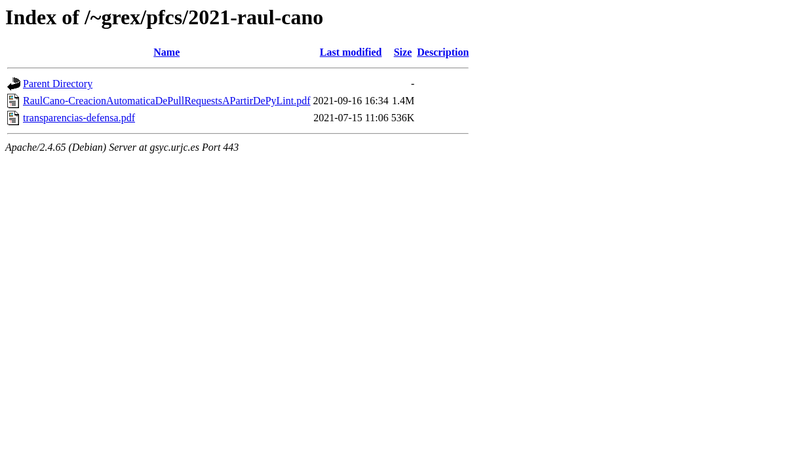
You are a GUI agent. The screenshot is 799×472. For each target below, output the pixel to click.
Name (166, 52)
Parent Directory (57, 83)
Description (443, 52)
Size (403, 52)
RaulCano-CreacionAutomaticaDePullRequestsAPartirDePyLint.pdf (167, 100)
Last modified (351, 52)
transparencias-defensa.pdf (79, 117)
